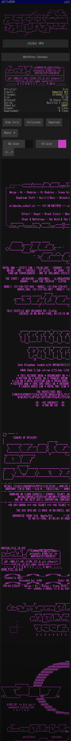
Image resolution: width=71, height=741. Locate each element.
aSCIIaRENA (8, 2)
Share (8, 132)
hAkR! (65, 105)
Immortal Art (60, 92)
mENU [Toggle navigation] (67, 2)
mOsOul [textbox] (10, 152)
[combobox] (8, 152)
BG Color (13, 144)
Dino (65, 89)
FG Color (47, 144)
